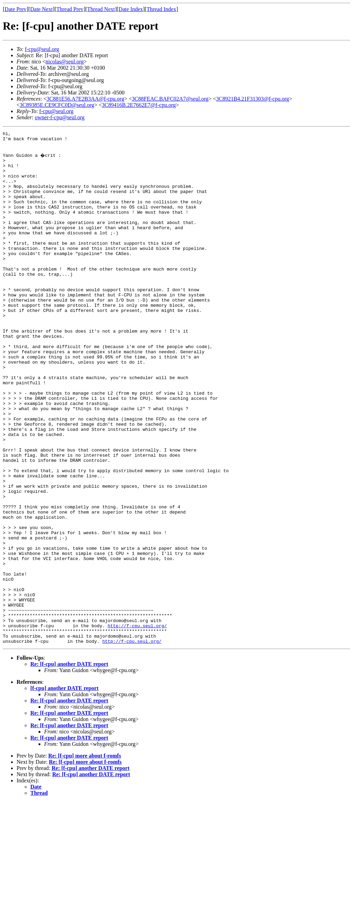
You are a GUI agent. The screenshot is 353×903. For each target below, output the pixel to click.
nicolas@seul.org (65, 61)
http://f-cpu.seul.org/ (137, 724)
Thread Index (161, 9)
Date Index (131, 9)
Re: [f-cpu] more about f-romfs (84, 857)
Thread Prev (69, 9)
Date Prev (15, 9)
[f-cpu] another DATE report (64, 789)
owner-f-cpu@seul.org (59, 117)
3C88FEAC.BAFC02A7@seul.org (170, 99)
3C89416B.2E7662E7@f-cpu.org (138, 105)
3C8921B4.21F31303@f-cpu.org (252, 99)
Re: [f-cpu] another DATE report (69, 765)
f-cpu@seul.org (42, 49)
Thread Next (101, 9)
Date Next (41, 9)
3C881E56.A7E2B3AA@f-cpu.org (85, 99)
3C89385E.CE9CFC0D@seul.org (57, 105)
